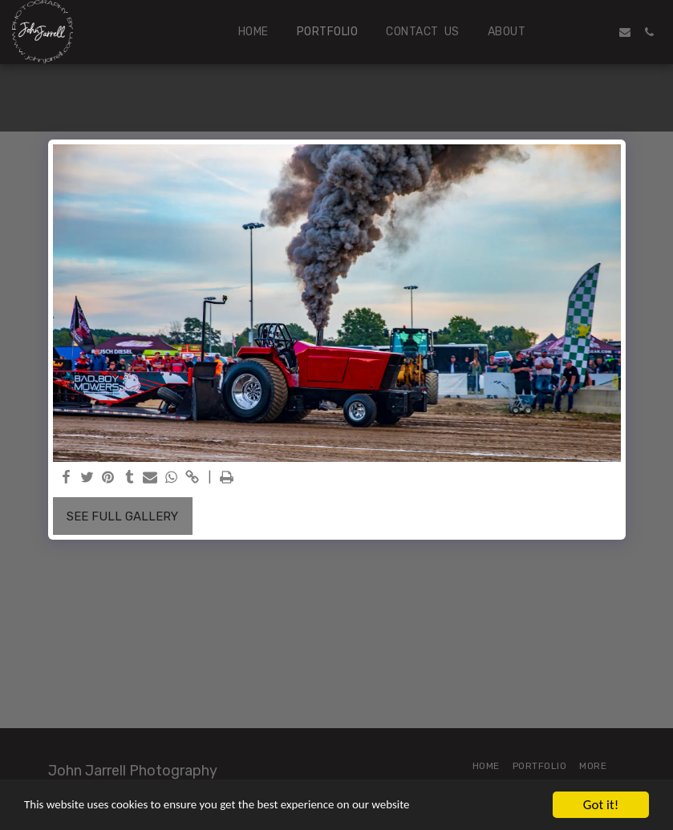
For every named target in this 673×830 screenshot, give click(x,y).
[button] (577, 32)
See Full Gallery (122, 516)
